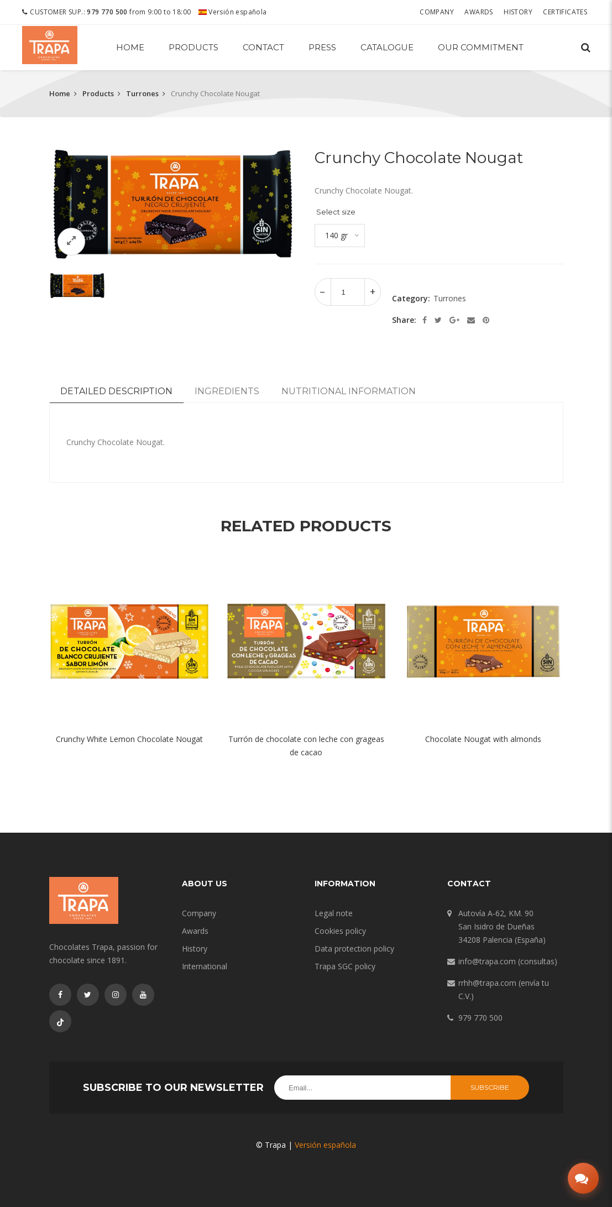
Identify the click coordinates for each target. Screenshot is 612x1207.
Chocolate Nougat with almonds (483, 739)
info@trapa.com (487, 961)
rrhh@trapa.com (487, 983)
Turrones (142, 93)
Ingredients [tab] (227, 391)
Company (439, 12)
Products (193, 47)
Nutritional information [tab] (348, 391)
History (520, 12)
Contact (263, 47)
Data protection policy (354, 948)
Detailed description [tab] (116, 391)
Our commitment (481, 47)
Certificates (568, 12)
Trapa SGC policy (345, 966)
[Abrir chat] (579, 1174)
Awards (481, 12)
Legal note (334, 913)
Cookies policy (340, 931)
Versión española (232, 12)
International (204, 966)
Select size (335, 211)
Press (322, 47)
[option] (173, 204)
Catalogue (387, 47)
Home (130, 47)
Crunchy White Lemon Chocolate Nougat (129, 739)
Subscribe (489, 1087)
